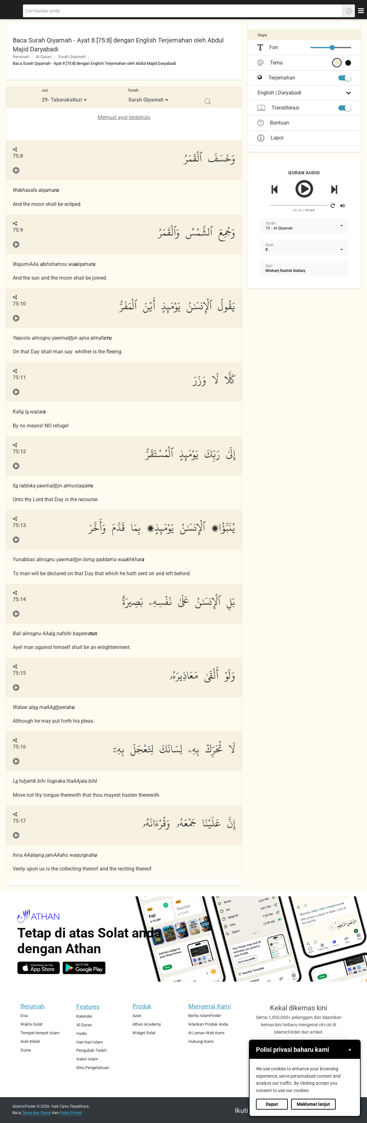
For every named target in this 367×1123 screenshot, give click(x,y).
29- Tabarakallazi (62, 100)
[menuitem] (65, 96)
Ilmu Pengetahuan (92, 1067)
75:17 (19, 821)
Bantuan (273, 123)
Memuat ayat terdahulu (124, 117)
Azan (136, 1015)
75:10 (19, 304)
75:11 (19, 377)
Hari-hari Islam (89, 1042)
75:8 (18, 156)
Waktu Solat (31, 1024)
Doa (24, 1015)
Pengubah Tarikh (91, 1050)
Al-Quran (43, 56)
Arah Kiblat (30, 1041)
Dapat (272, 1104)
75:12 (19, 451)
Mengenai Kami (209, 1006)
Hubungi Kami (200, 1041)
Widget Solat (143, 1032)
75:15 (19, 673)
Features (88, 1006)
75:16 (19, 747)
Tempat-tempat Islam (39, 1032)
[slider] (332, 47)
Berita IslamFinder (204, 1015)
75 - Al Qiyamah (279, 228)
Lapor (271, 138)
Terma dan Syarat (36, 1113)
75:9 (18, 230)
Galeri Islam (87, 1059)
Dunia (25, 1050)
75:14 (19, 599)
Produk (142, 1006)
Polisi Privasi (71, 1113)
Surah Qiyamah (72, 56)
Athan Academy (146, 1024)
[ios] (38, 967)
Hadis (81, 1033)
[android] (84, 967)
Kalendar (84, 1016)
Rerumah (21, 56)
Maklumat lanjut (313, 1104)
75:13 (19, 525)
